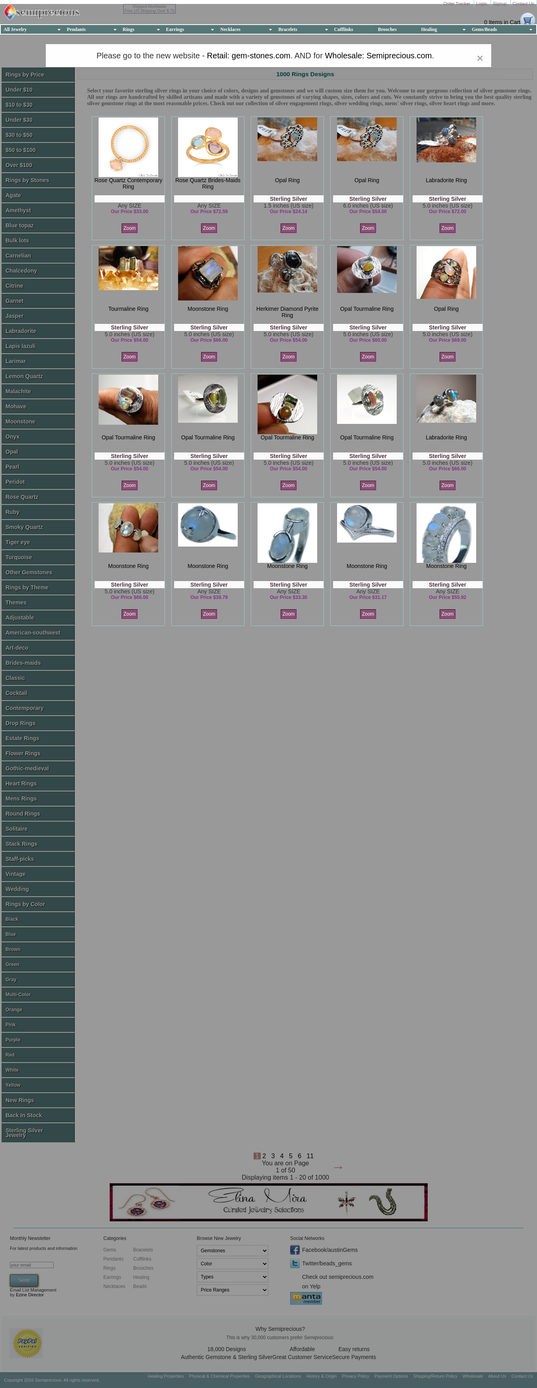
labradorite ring (446, 180)
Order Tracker (457, 3)
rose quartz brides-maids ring (207, 183)
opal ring (287, 180)
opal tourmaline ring (367, 309)
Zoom (130, 228)
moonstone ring (208, 309)
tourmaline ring (128, 309)
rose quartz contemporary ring (128, 183)
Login (482, 3)
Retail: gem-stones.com (249, 55)
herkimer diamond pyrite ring (287, 312)
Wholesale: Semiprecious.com (378, 55)
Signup (500, 3)
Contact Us (523, 3)
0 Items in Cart (502, 22)
